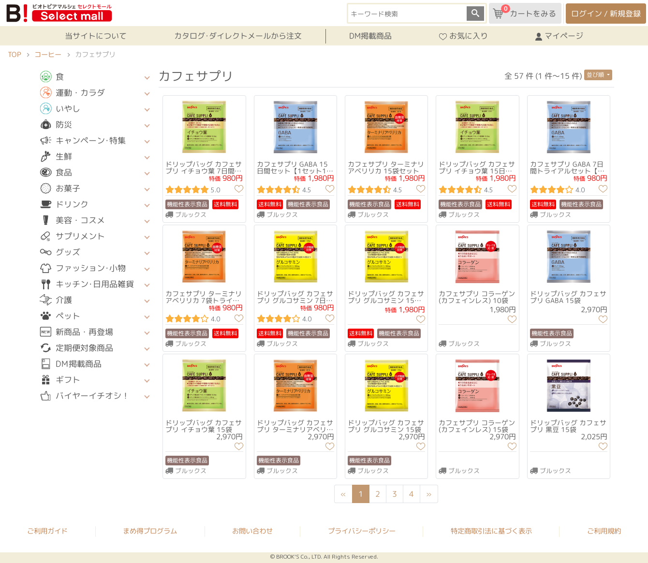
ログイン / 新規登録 (606, 13)
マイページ (559, 36)
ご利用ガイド (47, 531)
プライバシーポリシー (362, 531)
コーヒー (47, 54)
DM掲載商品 (370, 35)
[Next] (429, 494)
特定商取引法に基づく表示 (491, 531)
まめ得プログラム (150, 531)
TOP (14, 54)
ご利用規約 (604, 531)
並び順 (596, 75)
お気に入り (463, 36)
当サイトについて (96, 35)
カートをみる (524, 11)
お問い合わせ (252, 531)
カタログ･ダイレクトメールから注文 (238, 35)
